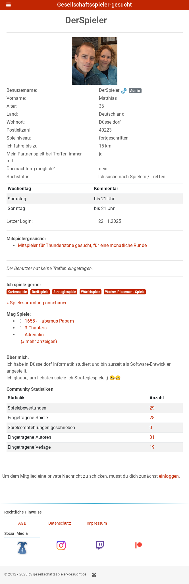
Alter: (12, 106)
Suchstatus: (19, 176)
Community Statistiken (30, 389)
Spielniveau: (19, 138)
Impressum (97, 523)
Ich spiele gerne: (24, 284)
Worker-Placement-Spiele (124, 292)
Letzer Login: (20, 221)
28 (152, 417)
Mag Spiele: (19, 314)
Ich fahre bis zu (22, 146)
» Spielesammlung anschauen (37, 302)
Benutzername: (22, 90)
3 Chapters (36, 328)
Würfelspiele (90, 292)
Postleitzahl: (19, 130)
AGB (22, 523)
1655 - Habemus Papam (49, 321)
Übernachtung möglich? (31, 168)
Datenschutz (59, 523)
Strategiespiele (64, 292)
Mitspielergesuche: (26, 238)
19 (152, 447)
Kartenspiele (17, 292)
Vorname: (16, 98)
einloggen (169, 476)
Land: (12, 114)
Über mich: (18, 357)
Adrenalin (34, 334)
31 (152, 437)
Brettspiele (40, 292)
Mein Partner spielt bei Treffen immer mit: (44, 157)
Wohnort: (16, 122)
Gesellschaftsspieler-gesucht (94, 5)
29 (152, 408)
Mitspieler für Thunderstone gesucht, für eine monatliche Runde (82, 245)
